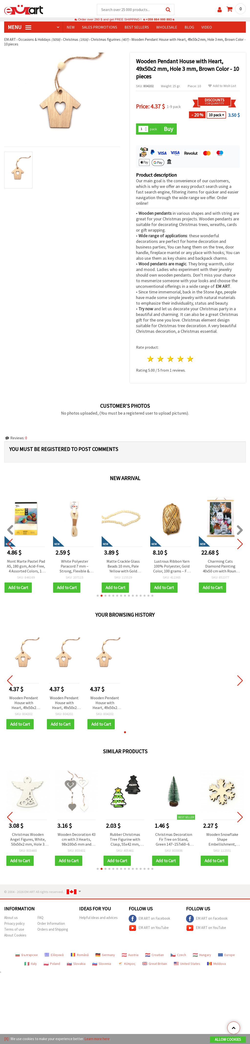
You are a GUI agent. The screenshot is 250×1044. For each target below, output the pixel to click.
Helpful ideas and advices (98, 917)
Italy (30, 963)
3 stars (171, 359)
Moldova (216, 963)
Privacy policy (14, 923)
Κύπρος (126, 963)
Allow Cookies (228, 1039)
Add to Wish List (222, 86)
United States (187, 963)
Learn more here (97, 1038)
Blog (189, 27)
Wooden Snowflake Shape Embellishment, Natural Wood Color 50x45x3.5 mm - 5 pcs (222, 839)
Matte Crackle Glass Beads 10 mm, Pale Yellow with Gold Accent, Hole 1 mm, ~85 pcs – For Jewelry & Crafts (125, 566)
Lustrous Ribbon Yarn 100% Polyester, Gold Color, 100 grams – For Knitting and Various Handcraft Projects (173, 566)
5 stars (191, 359)
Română (80, 954)
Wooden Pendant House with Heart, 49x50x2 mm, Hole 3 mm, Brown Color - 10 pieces (23, 703)
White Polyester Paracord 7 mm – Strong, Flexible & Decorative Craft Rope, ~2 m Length (76, 566)
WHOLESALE (166, 27)
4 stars (181, 359)
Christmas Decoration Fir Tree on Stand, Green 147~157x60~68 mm (173, 839)
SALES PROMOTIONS (99, 27)
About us (11, 917)
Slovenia (101, 963)
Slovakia (76, 963)
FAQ (40, 917)
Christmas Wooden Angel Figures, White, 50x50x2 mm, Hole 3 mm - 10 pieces (28, 839)
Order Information (51, 923)
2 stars (161, 359)
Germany (105, 955)
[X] (6, 1038)
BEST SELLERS (137, 27)
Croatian (154, 955)
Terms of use (14, 929)
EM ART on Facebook (149, 919)
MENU (19, 27)
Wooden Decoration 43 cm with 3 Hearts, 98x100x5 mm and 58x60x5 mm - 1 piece (76, 839)
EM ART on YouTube (149, 928)
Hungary (202, 955)
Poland (52, 963)
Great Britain (154, 963)
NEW (71, 27)
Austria (130, 955)
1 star (151, 359)
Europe (226, 954)
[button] (98, 596)
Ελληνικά (54, 954)
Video (206, 27)
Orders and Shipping (52, 929)
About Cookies (15, 935)
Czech (178, 955)
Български (26, 954)
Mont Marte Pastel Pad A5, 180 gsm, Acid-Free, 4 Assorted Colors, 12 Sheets (28, 566)
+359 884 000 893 (159, 19)
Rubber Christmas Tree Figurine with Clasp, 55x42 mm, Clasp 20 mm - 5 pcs (125, 839)
